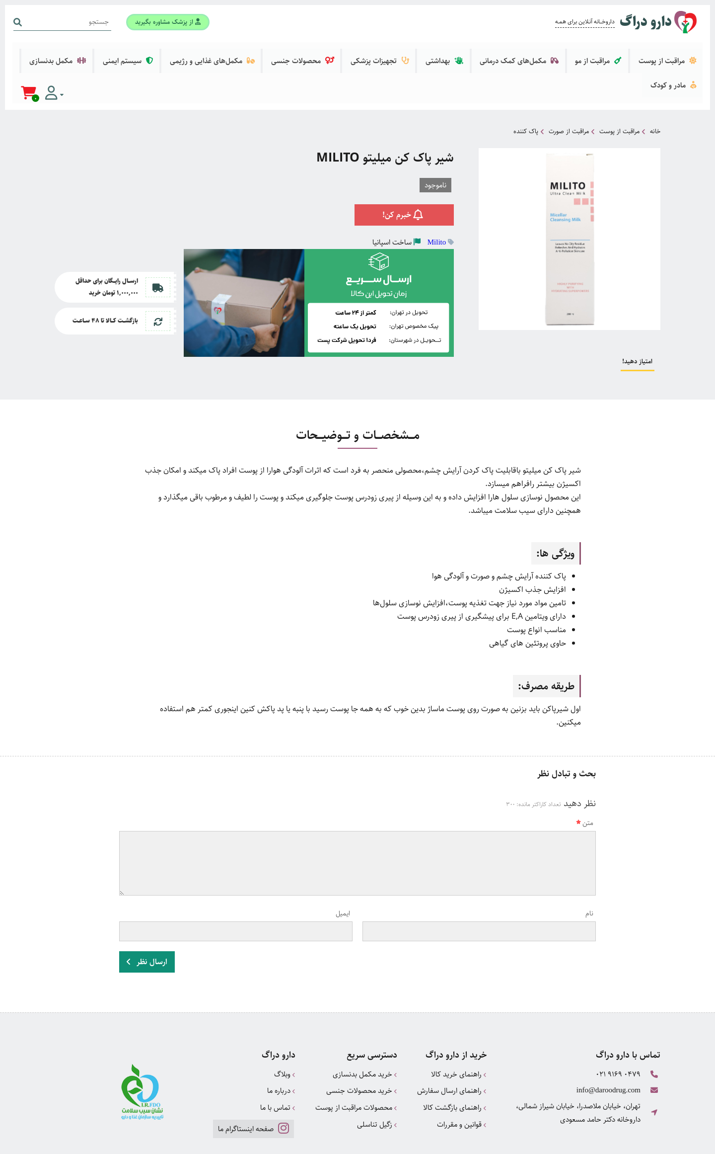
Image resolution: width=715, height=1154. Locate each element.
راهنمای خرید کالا (459, 1033)
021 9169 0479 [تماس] (618, 1033)
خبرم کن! (404, 174)
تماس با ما (277, 1065)
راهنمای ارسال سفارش (452, 1049)
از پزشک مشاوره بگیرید (167, 21)
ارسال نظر (147, 921)
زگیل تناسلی (377, 1081)
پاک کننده (525, 92)
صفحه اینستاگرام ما (252, 1085)
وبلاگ (284, 1033)
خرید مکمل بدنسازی (365, 1033)
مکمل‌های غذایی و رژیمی (260, 53)
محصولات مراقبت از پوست (356, 1065)
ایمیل (343, 874)
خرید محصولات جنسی (361, 1049)
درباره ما (281, 1049)
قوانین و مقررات (462, 1081)
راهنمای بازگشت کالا (455, 1065)
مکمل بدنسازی (121, 53)
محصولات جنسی (341, 53)
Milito (437, 201)
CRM (602, 1142)
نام (589, 874)
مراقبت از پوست (670, 53)
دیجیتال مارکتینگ (638, 1142)
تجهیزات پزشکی (410, 53)
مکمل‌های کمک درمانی (535, 53)
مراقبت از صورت (569, 92)
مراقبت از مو (608, 53)
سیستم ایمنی (184, 53)
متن (584, 783)
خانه (655, 92)
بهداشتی (468, 53)
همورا (584, 1142)
